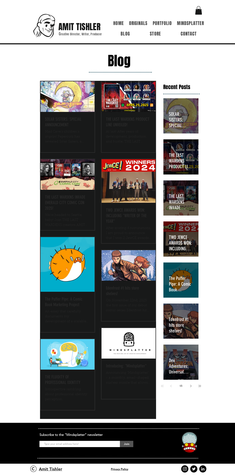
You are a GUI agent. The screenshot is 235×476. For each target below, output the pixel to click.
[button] (198, 10)
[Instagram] (184, 469)
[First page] (162, 386)
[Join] (126, 444)
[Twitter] (193, 469)
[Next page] (191, 386)
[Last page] (199, 386)
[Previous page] (171, 386)
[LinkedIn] (202, 469)
